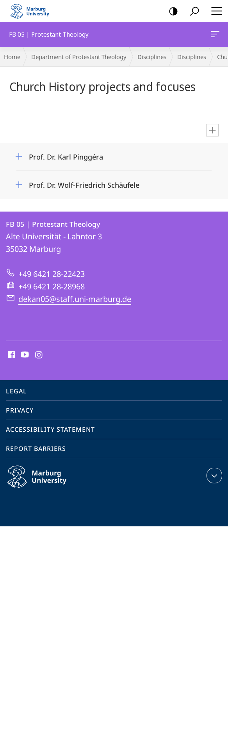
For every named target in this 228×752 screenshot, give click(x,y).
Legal (16, 391)
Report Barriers (36, 448)
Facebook (11, 355)
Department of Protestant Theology (78, 57)
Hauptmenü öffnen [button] (214, 11)
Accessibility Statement (50, 429)
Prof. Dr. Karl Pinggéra (66, 157)
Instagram (39, 355)
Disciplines (151, 57)
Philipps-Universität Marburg (45, 483)
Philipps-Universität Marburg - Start (33, 11)
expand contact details (213, 475)
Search (192, 11)
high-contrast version (171, 11)
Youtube (24, 355)
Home (12, 57)
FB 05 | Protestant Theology (214, 36)
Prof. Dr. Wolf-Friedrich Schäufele (84, 185)
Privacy (20, 410)
